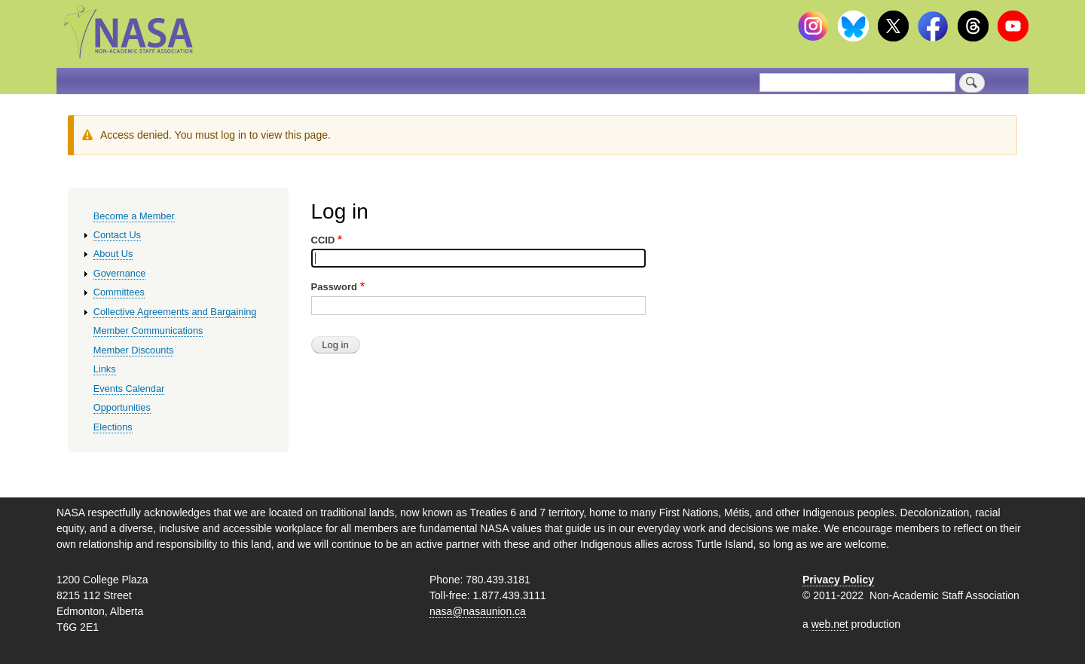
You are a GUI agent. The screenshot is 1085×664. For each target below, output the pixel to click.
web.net (829, 624)
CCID (323, 240)
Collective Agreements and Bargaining (175, 311)
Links (104, 369)
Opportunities (122, 407)
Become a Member (134, 216)
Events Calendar (129, 388)
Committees (119, 292)
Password (334, 286)
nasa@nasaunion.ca (477, 611)
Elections (113, 427)
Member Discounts (133, 350)
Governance (119, 273)
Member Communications (148, 330)
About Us (113, 253)
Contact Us (117, 234)
